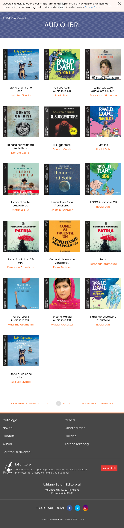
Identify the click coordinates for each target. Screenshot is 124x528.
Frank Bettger (62, 267)
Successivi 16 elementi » (99, 403)
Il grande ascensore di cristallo (103, 319)
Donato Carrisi (20, 153)
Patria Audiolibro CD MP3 (20, 261)
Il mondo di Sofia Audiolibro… (62, 204)
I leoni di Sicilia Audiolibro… (20, 204)
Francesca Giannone (103, 95)
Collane (70, 436)
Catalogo (10, 420)
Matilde (103, 145)
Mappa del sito (56, 519)
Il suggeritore (62, 145)
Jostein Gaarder (62, 210)
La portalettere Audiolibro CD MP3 (103, 89)
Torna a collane (14, 18)
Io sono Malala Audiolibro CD (62, 319)
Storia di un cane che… (21, 89)
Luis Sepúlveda (21, 95)
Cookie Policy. (92, 7)
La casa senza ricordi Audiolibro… (20, 147)
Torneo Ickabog (77, 444)
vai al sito (109, 468)
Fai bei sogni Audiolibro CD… (21, 319)
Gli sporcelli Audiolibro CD (62, 89)
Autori (7, 444)
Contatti (9, 436)
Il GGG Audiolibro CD (103, 202)
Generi (70, 420)
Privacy (45, 519)
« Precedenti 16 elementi (25, 403)
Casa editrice (75, 428)
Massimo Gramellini (21, 324)
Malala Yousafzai (62, 324)
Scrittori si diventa (17, 452)
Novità (8, 428)
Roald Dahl (62, 95)
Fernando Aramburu (20, 267)
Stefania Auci (21, 210)
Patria (103, 259)
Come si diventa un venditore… (62, 261)
